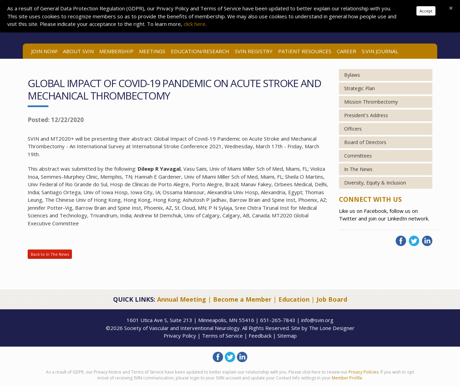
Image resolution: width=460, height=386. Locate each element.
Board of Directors (365, 142)
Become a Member (242, 299)
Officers (353, 128)
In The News (358, 169)
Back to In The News (50, 254)
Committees (358, 155)
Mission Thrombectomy (371, 101)
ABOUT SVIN (78, 51)
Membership (116, 51)
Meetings (152, 51)
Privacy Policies (363, 372)
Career (346, 51)
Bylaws (352, 75)
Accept (426, 10)
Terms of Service (222, 335)
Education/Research (200, 51)
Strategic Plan (359, 88)
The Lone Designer (332, 327)
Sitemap (287, 335)
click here (194, 23)
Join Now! (44, 51)
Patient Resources (304, 51)
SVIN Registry (254, 51)
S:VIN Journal (380, 51)
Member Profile (347, 378)
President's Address (366, 115)
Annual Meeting (181, 299)
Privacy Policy (180, 335)
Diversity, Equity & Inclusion (375, 182)
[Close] (451, 8)
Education (294, 299)
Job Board (331, 299)
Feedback (260, 335)
